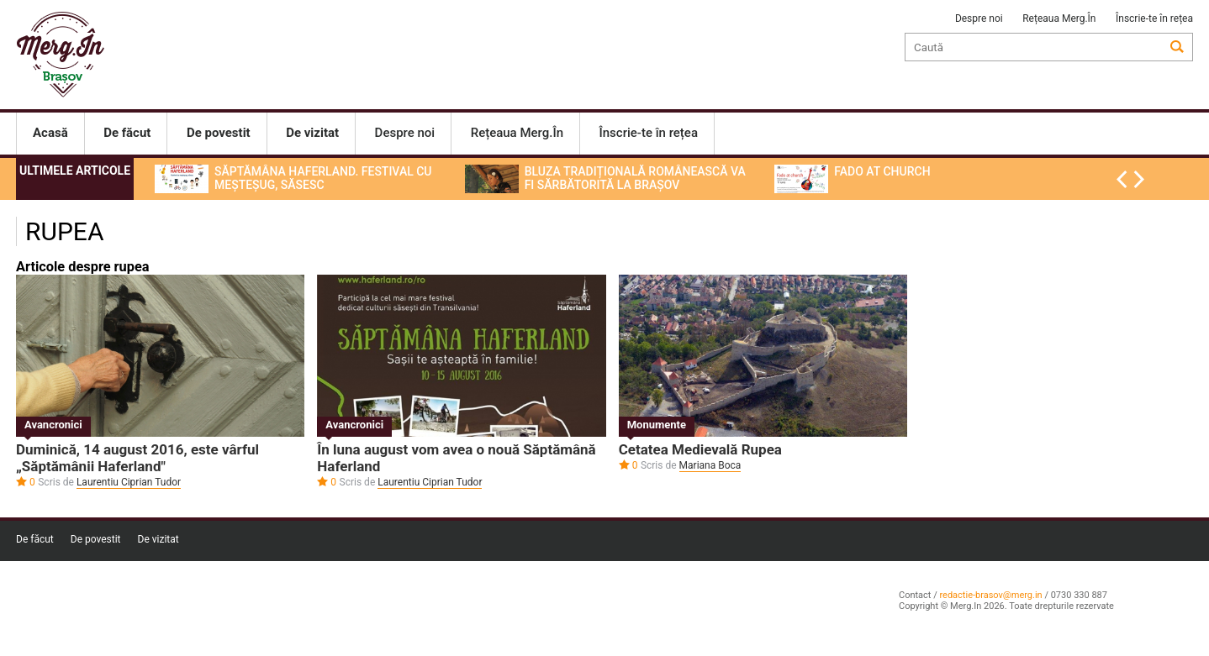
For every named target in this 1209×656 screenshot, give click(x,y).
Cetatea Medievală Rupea (700, 449)
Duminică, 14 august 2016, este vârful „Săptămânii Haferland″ (139, 458)
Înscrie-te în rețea (1154, 18)
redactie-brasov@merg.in (990, 595)
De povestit (96, 539)
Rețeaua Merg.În (1058, 18)
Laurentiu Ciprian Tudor (129, 482)
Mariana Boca (710, 465)
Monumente (656, 424)
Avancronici (53, 424)
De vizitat (158, 539)
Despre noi (979, 18)
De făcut (35, 539)
